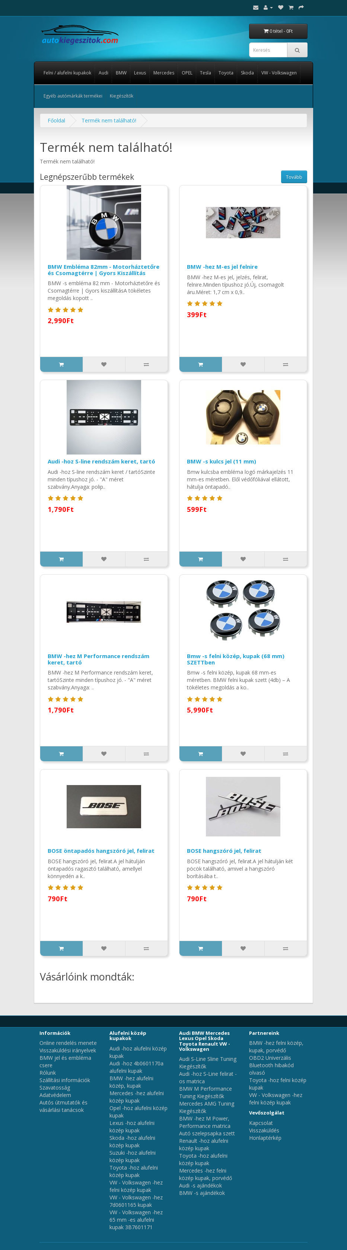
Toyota (226, 73)
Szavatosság (54, 1087)
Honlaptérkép (265, 1137)
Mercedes (163, 73)
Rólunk (47, 1072)
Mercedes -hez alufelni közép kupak (136, 1097)
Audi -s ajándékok (200, 1185)
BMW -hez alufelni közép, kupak (131, 1082)
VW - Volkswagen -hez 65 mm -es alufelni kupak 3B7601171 (136, 1220)
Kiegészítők (121, 96)
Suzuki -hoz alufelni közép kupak (132, 1156)
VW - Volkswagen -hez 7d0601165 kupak (136, 1201)
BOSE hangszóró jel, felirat (224, 850)
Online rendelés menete (68, 1042)
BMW (121, 73)
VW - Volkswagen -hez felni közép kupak (136, 1186)
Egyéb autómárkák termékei (73, 96)
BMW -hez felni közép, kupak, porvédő (276, 1046)
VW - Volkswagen (279, 73)
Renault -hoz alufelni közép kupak (203, 1144)
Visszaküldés (264, 1130)
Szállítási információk (64, 1080)
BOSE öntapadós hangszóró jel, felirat (101, 850)
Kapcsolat (261, 1122)
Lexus (140, 73)
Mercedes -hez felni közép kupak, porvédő (205, 1174)
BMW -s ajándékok (202, 1192)
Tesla (205, 73)
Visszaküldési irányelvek (67, 1050)
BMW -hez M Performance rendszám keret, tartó (98, 659)
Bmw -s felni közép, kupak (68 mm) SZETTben (235, 659)
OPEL (187, 73)
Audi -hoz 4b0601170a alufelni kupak (136, 1067)
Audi (103, 73)
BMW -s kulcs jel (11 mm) (221, 461)
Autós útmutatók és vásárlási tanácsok (63, 1106)
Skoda (247, 73)
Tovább (294, 177)
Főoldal (56, 120)
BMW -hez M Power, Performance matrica (204, 1122)
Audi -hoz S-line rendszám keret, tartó (101, 461)
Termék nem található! (109, 120)
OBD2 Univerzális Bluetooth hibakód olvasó (271, 1065)
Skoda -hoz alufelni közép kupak (132, 1141)
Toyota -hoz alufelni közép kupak (133, 1171)
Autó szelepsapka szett (207, 1133)
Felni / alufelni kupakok (67, 73)
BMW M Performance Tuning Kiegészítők (205, 1092)
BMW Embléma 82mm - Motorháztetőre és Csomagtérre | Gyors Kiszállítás (103, 270)
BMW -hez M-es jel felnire (222, 266)
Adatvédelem (55, 1094)
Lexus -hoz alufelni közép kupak (132, 1126)
